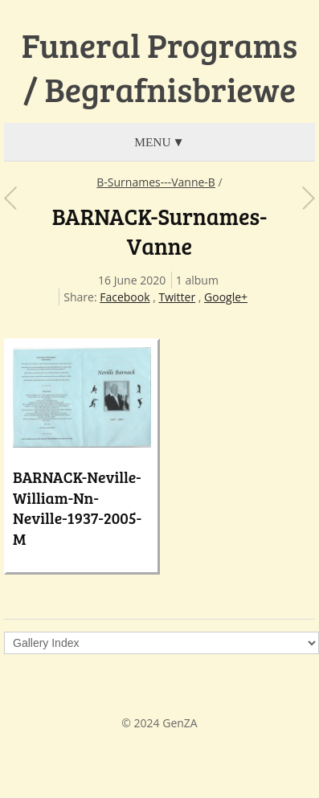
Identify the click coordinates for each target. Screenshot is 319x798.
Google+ (225, 297)
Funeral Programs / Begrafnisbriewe (159, 67)
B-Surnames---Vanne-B (155, 182)
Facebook (124, 297)
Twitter (176, 297)
